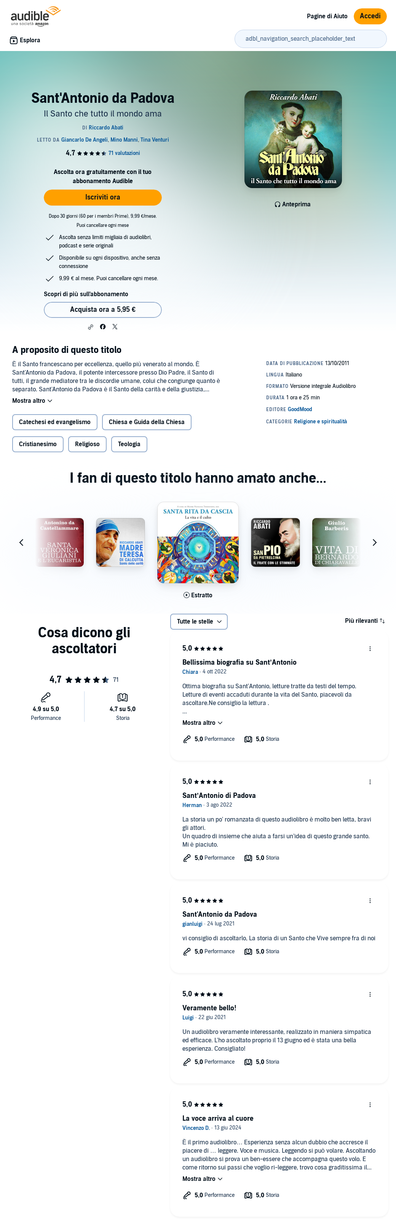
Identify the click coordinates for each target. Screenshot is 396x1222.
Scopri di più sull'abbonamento (86, 294)
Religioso (87, 444)
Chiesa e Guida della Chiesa (147, 422)
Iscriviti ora (102, 197)
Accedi (370, 16)
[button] (91, 327)
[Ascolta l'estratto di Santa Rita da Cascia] (198, 595)
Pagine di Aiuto (327, 16)
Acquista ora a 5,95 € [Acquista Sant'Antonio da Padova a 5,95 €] (103, 310)
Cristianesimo (38, 444)
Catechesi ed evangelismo (55, 422)
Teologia (129, 444)
